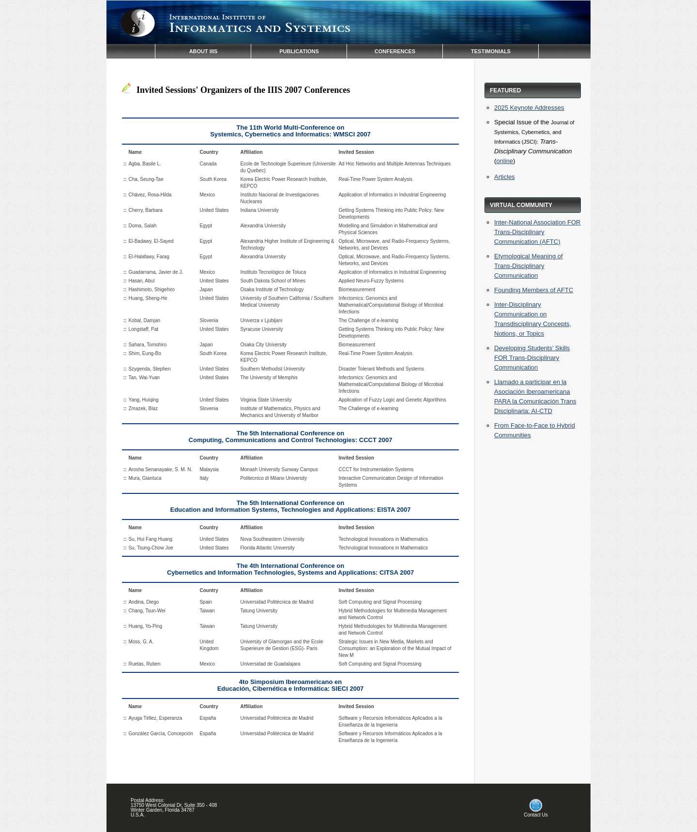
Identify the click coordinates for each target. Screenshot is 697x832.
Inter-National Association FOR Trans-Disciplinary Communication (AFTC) (537, 232)
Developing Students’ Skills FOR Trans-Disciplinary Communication (532, 357)
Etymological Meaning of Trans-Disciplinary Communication (528, 266)
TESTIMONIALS (491, 51)
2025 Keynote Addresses (529, 107)
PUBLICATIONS (299, 51)
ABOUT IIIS (203, 51)
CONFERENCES (395, 51)
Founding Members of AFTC (533, 290)
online (504, 160)
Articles (504, 176)
